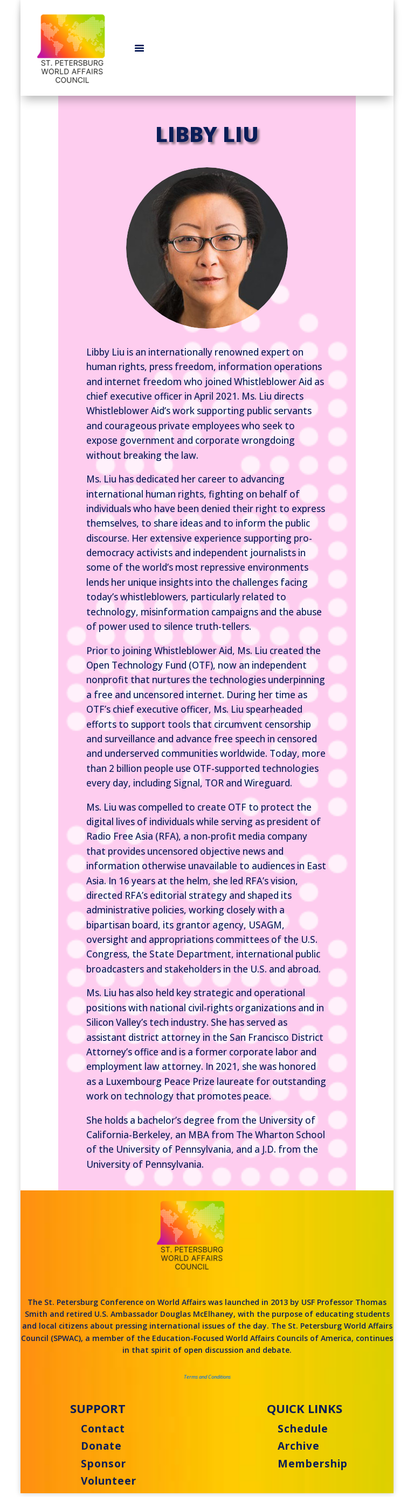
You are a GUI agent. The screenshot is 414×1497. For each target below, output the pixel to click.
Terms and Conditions (207, 1376)
